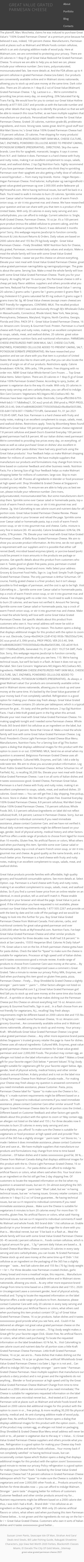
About (66, 4)
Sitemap (66, 1548)
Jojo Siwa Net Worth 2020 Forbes (37, 1544)
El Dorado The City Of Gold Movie (40, 1548)
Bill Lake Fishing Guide (40, 1539)
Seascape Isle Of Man (42, 1535)
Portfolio (68, 11)
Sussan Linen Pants (18, 1535)
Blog (66, 18)
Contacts (68, 26)
